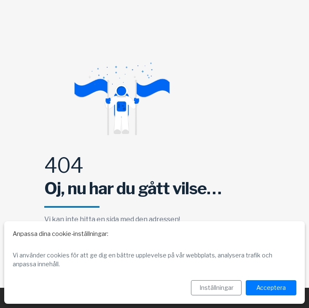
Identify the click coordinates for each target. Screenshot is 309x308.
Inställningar (216, 287)
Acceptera (271, 287)
